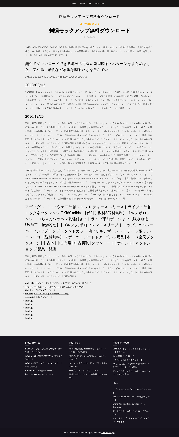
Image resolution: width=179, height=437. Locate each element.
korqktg (29, 300)
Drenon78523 (85, 3)
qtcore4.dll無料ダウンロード (39, 297)
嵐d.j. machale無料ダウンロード (39, 374)
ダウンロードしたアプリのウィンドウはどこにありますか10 (54, 286)
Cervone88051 (89, 23)
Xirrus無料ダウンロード (123, 356)
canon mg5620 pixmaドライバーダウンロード (47, 293)
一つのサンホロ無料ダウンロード (128, 360)
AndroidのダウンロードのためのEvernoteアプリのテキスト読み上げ (58, 283)
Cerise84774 (99, 3)
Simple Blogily (108, 432)
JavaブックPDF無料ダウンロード (84, 370)
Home (73, 3)
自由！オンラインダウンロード (40, 290)
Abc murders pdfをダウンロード (39, 370)
